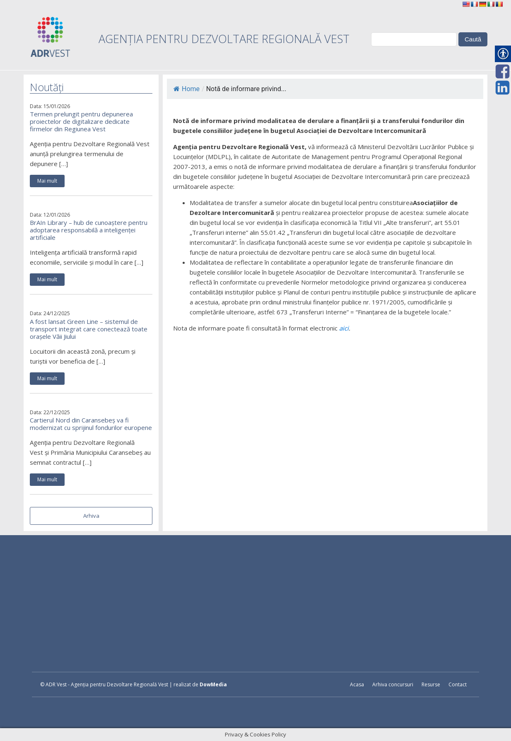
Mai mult (47, 180)
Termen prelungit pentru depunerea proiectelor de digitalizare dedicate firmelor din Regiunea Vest (81, 121)
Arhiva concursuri (392, 684)
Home (187, 89)
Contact (457, 684)
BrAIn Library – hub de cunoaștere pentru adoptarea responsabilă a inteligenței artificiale (88, 230)
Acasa (357, 684)
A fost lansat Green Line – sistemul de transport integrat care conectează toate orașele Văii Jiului (88, 329)
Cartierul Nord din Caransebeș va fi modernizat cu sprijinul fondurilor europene (91, 423)
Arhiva (91, 515)
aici (344, 328)
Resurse (431, 684)
